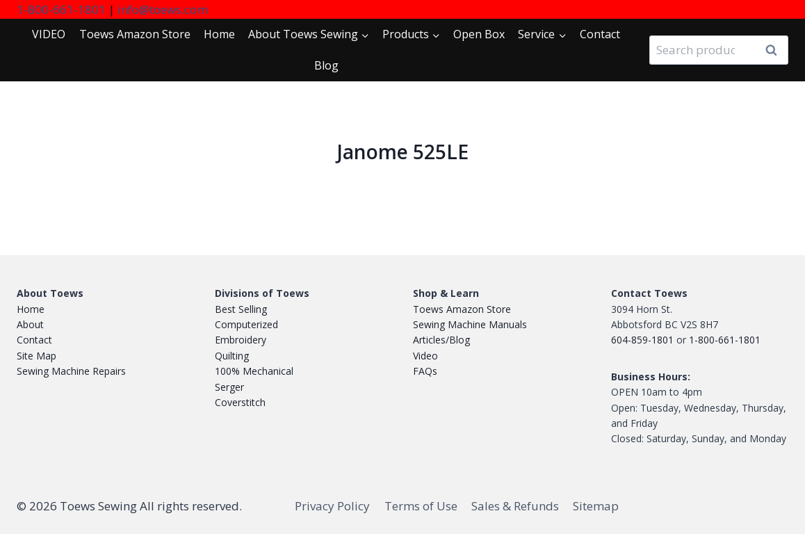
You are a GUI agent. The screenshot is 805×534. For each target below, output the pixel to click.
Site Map (36, 355)
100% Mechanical (254, 371)
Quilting (232, 355)
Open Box (479, 34)
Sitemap (596, 506)
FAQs (425, 371)
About (30, 324)
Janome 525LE (403, 151)
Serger (229, 387)
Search (775, 50)
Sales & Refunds (515, 506)
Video (425, 355)
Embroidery (240, 339)
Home (219, 34)
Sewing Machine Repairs (71, 371)
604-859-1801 (642, 339)
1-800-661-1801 (61, 9)
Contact (600, 34)
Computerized (246, 324)
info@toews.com (162, 9)
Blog (326, 65)
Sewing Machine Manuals (470, 324)
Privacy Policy (332, 506)
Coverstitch (240, 402)
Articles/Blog (441, 339)
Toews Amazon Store (462, 309)
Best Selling (241, 309)
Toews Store (134, 34)
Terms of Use (420, 506)
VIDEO (48, 34)
